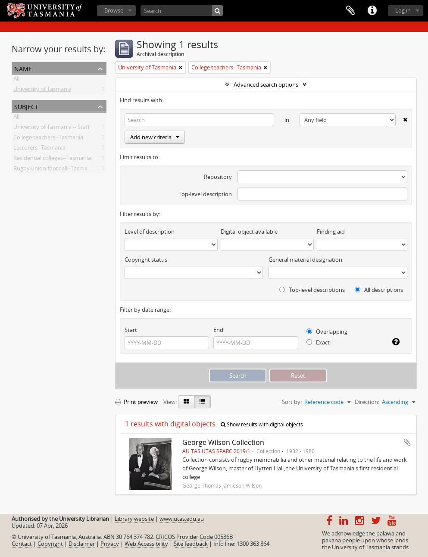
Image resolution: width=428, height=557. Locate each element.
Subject (26, 106)
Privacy (109, 544)
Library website (134, 519)
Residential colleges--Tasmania (52, 159)
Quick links (372, 11)
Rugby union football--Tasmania (54, 170)
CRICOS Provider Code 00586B (194, 537)
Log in (403, 10)
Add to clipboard (407, 442)
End (218, 330)
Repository (218, 177)
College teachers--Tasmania (48, 139)
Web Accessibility (146, 544)
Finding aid (331, 231)
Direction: (367, 402)
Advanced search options (266, 84)
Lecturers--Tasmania (39, 149)
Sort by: (292, 402)
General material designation (305, 259)
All (16, 80)
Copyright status (146, 259)
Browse (113, 10)
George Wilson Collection (223, 442)
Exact (318, 342)
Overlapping (326, 331)
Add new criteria (154, 137)
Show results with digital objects (262, 424)
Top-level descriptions (312, 290)
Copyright (50, 544)
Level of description (150, 231)
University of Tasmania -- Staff (51, 128)
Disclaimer (82, 544)
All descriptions (379, 290)
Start (131, 330)
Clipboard (350, 11)
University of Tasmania (42, 90)
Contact (22, 544)
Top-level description (205, 194)
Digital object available (249, 231)
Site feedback (191, 544)
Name (23, 68)
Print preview (136, 402)
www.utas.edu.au (181, 519)
